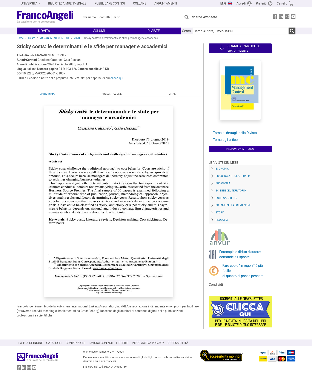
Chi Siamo (89, 17)
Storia (220, 212)
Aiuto (117, 17)
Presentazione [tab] (112, 93)
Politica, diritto (226, 197)
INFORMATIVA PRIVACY (148, 343)
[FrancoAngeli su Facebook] (275, 17)
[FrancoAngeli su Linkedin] (281, 17)
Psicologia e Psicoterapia (233, 175)
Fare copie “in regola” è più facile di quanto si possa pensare (242, 271)
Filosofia (222, 219)
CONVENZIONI (75, 343)
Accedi (241, 3)
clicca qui (117, 78)
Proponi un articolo (240, 148)
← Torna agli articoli (224, 140)
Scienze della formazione (233, 205)
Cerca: (187, 31)
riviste (31, 38)
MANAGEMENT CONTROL (54, 38)
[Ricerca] (292, 31)
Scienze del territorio (231, 190)
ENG (223, 3)
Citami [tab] (173, 93)
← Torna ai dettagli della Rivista (233, 133)
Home (20, 38)
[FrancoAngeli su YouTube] (293, 17)
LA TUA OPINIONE (30, 343)
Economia (222, 168)
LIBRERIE (122, 343)
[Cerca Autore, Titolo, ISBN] (240, 31)
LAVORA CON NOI (101, 343)
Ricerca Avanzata (204, 17)
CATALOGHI (54, 343)
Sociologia (223, 183)
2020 (77, 38)
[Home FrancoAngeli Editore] (45, 17)
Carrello (282, 3)
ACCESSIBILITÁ (178, 343)
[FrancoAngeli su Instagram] (287, 17)
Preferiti (261, 3)
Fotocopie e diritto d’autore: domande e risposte (240, 254)
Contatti (105, 17)
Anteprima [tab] (47, 93)
